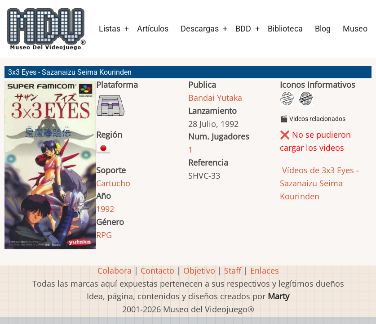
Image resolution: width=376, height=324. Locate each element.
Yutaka (229, 97)
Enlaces (264, 270)
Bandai (201, 97)
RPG (104, 235)
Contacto (157, 270)
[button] (50, 169)
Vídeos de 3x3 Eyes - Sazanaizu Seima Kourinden (319, 183)
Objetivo (199, 270)
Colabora (114, 270)
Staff (232, 270)
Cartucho (113, 183)
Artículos (152, 28)
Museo (355, 28)
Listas (109, 28)
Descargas (200, 28)
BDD (243, 28)
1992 (105, 208)
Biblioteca (285, 28)
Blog (323, 28)
